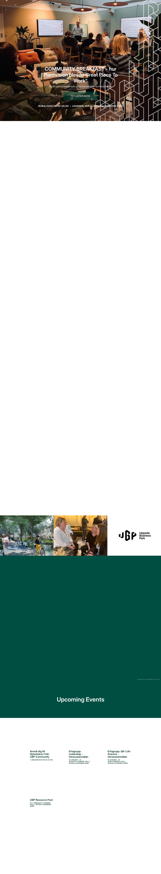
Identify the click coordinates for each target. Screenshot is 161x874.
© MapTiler (140, 679)
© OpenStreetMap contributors (151, 679)
